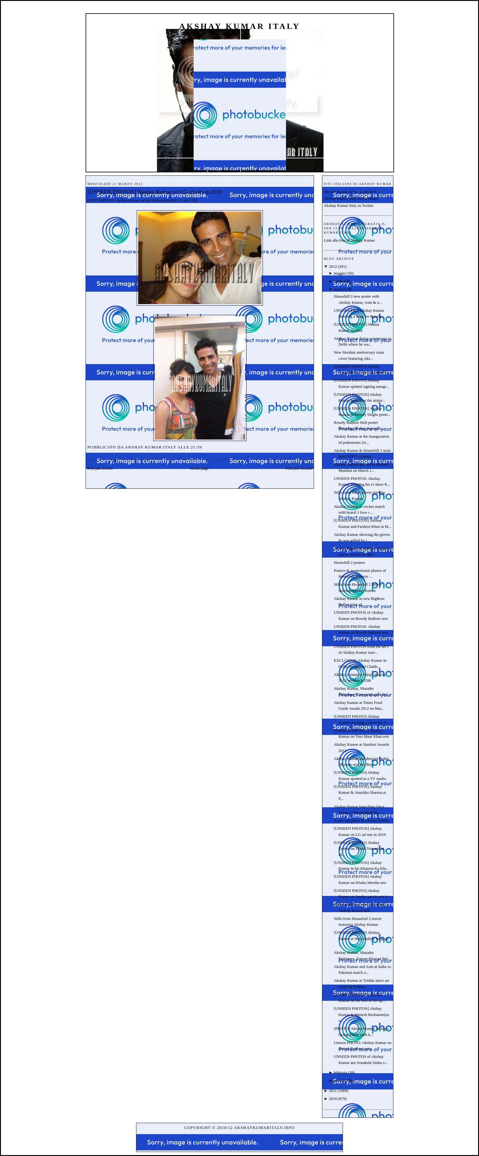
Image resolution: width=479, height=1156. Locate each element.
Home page (199, 468)
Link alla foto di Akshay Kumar (349, 240)
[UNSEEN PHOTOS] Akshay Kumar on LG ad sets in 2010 (154, 192)
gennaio (340, 1080)
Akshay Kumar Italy (239, 26)
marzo (339, 289)
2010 (333, 1098)
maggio (340, 273)
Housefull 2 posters (349, 562)
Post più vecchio (299, 468)
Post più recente (100, 468)
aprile (338, 281)
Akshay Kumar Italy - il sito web (350, 191)
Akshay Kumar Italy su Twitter (348, 205)
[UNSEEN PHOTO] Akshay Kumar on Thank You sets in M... (359, 848)
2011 (333, 1090)
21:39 (196, 447)
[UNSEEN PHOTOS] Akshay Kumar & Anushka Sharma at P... (360, 792)
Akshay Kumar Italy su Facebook (351, 198)
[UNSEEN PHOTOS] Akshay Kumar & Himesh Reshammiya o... (361, 1014)
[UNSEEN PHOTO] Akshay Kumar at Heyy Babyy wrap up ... (361, 938)
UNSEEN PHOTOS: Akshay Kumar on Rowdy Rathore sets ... (361, 632)
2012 (333, 266)
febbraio (340, 1072)
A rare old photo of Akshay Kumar (361, 820)
